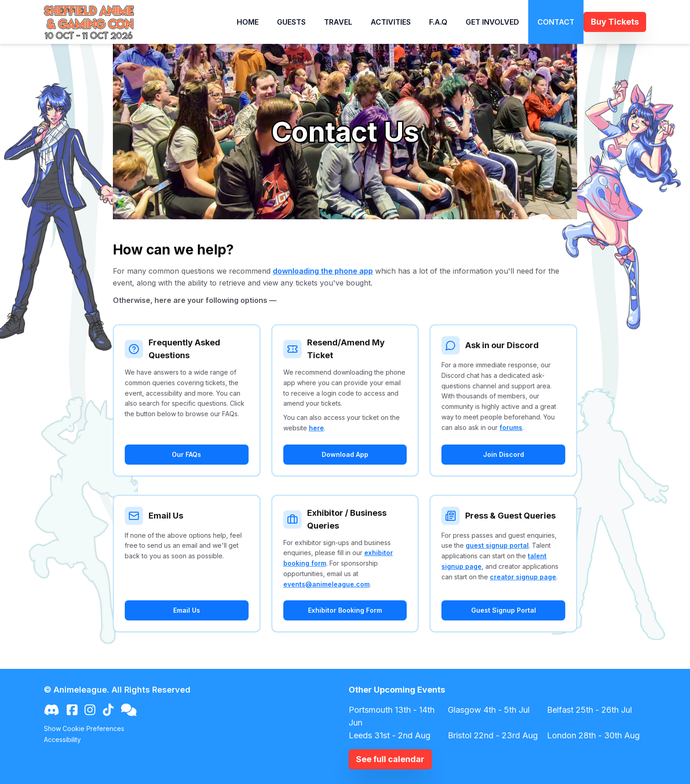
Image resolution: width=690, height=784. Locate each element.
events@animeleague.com (326, 584)
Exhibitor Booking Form (345, 610)
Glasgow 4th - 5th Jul (489, 710)
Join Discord (503, 454)
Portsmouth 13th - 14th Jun (392, 716)
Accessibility (62, 739)
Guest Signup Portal (503, 610)
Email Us (186, 610)
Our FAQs (186, 454)
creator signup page (523, 577)
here (316, 428)
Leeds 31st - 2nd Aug (389, 735)
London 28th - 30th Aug (593, 735)
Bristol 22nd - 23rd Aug (493, 735)
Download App (345, 454)
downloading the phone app (323, 270)
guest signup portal (497, 545)
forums (510, 427)
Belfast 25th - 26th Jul (589, 710)
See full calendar (390, 759)
